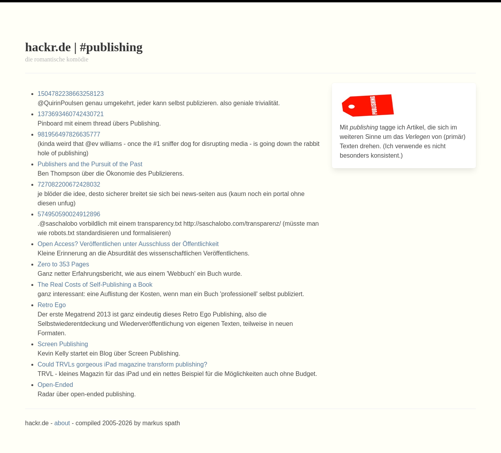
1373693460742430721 (71, 114)
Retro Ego (52, 305)
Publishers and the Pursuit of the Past (90, 164)
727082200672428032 (69, 184)
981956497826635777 (69, 134)
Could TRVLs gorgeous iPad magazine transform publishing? (122, 364)
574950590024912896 (69, 214)
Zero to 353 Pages (63, 264)
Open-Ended (55, 384)
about (62, 423)
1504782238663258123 (71, 93)
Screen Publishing (63, 344)
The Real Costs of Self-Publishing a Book (95, 284)
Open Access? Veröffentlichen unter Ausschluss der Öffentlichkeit (128, 244)
